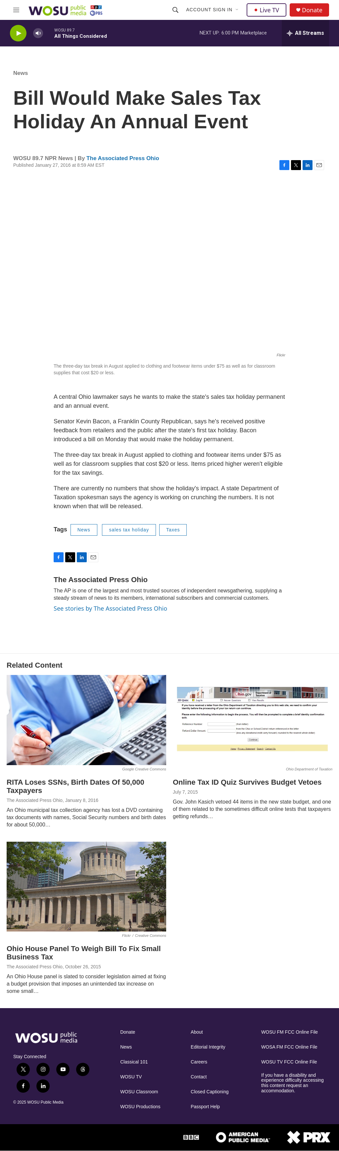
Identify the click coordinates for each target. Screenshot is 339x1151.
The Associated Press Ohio (122, 158)
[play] (18, 33)
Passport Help (205, 1106)
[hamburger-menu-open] (16, 10)
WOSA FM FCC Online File (289, 1047)
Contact (199, 1076)
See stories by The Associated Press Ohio (110, 608)
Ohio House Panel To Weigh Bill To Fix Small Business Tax (84, 952)
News (20, 73)
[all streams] (305, 33)
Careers (199, 1062)
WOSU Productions (140, 1106)
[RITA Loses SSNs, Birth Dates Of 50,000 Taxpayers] (86, 720)
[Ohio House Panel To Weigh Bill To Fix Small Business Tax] (86, 887)
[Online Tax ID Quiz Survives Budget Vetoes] (252, 720)
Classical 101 (134, 1062)
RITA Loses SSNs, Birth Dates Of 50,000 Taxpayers (75, 786)
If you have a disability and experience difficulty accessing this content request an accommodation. (292, 1083)
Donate (312, 10)
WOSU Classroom (139, 1091)
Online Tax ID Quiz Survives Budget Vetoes (247, 782)
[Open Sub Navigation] (237, 10)
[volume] (38, 33)
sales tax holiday (129, 529)
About (197, 1032)
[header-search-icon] (175, 10)
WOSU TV (131, 1076)
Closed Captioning (209, 1091)
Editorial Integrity (208, 1047)
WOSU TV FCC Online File (289, 1062)
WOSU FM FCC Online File (289, 1032)
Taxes (173, 529)
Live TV (266, 10)
